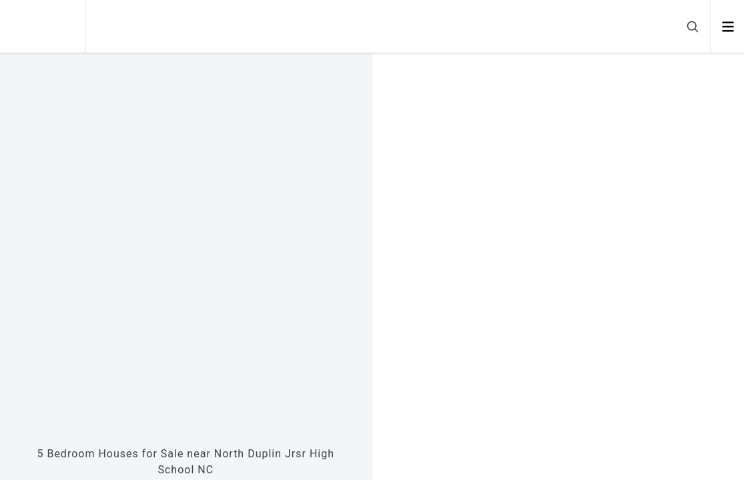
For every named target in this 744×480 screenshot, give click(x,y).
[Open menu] (727, 26)
